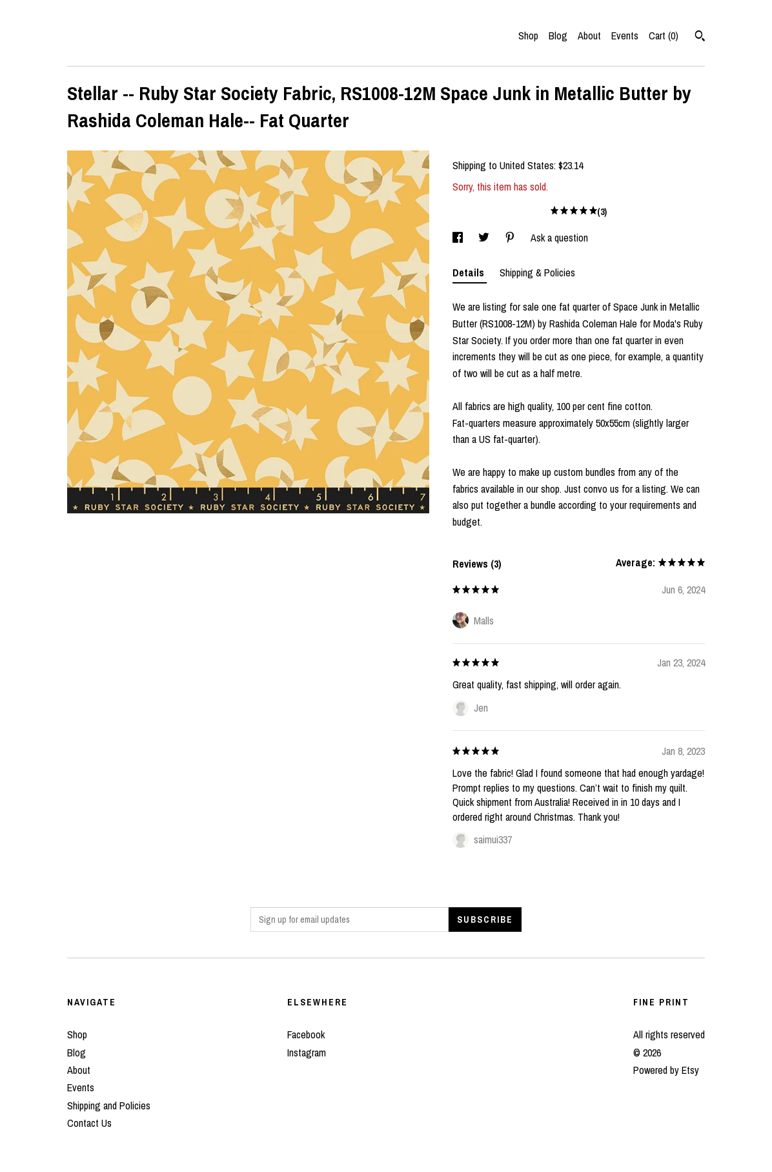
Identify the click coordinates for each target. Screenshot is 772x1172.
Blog (558, 35)
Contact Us (89, 1123)
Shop (528, 35)
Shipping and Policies (108, 1105)
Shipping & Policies (537, 272)
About (589, 35)
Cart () (663, 35)
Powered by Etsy (666, 1070)
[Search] (700, 37)
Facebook (306, 1034)
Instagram (306, 1052)
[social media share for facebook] (458, 238)
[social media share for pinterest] (511, 238)
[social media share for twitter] (485, 238)
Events (624, 35)
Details (469, 272)
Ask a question (559, 238)
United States (527, 165)
